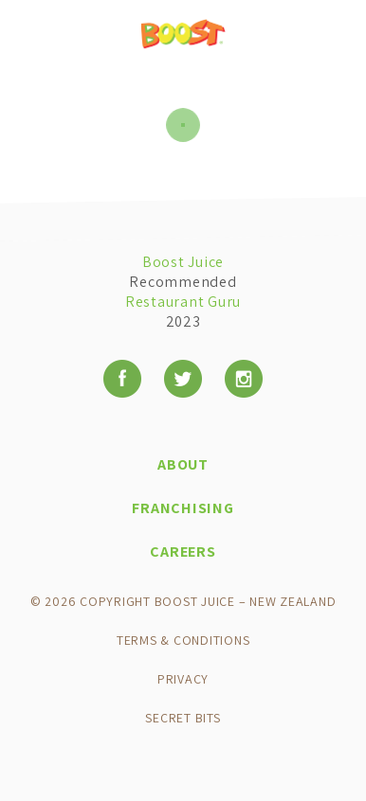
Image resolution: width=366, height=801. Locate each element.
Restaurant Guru (183, 302)
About (183, 464)
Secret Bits (182, 717)
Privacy (183, 678)
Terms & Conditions (183, 640)
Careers (182, 551)
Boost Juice (183, 262)
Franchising (182, 508)
